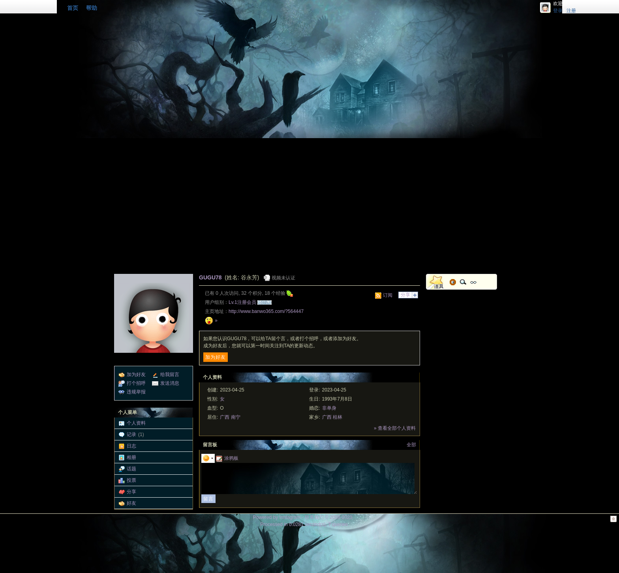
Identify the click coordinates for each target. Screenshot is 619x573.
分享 (131, 491)
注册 (571, 10)
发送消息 (169, 383)
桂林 (337, 417)
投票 (131, 480)
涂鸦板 (227, 458)
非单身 (329, 408)
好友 (131, 503)
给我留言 (169, 374)
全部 (411, 445)
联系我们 (314, 517)
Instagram (289, 517)
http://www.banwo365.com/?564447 (266, 311)
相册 (131, 457)
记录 (131, 434)
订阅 (387, 295)
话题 (131, 469)
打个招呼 (136, 383)
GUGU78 (210, 277)
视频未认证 (283, 278)
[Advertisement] (309, 210)
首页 (72, 8)
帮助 (91, 8)
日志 (131, 446)
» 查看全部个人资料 (395, 428)
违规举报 (136, 392)
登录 (558, 10)
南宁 (235, 417)
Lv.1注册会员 (242, 302)
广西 (224, 417)
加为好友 (136, 374)
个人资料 (136, 423)
